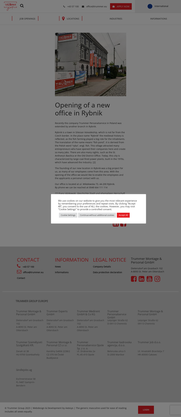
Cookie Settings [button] (68, 215)
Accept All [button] (123, 215)
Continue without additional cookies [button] (97, 215)
